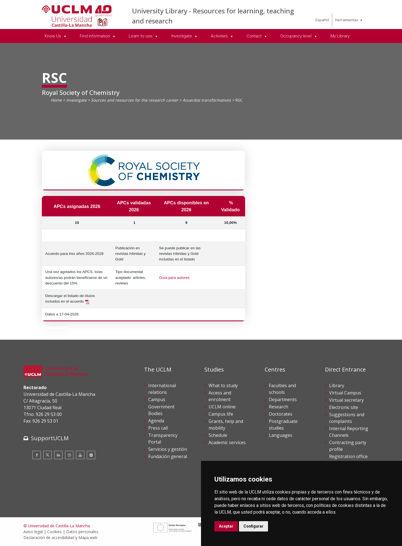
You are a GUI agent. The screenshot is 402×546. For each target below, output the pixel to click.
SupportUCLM (50, 438)
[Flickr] (91, 455)
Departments (283, 399)
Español (322, 19)
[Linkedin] (58, 455)
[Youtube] (80, 455)
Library (336, 385)
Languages (280, 435)
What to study (223, 385)
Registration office (348, 456)
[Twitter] (47, 455)
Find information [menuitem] (95, 36)
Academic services (227, 442)
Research (278, 407)
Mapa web (87, 537)
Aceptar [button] (226, 526)
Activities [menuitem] (220, 36)
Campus (156, 399)
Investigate (76, 100)
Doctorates (280, 414)
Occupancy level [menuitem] (296, 36)
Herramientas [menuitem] (346, 19)
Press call (158, 428)
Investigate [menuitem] (182, 36)
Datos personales (82, 531)
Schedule (218, 435)
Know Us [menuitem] (53, 36)
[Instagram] (69, 455)
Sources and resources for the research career (134, 100)
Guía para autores (174, 278)
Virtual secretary (346, 400)
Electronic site (343, 407)
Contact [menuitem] (255, 36)
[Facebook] (36, 455)
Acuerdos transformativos (207, 100)
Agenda (156, 421)
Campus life (221, 414)
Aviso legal (33, 531)
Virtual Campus (345, 393)
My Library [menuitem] (340, 36)
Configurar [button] (253, 526)
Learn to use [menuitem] (141, 36)
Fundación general (167, 456)
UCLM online (222, 407)
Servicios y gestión (167, 449)
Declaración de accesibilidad (48, 537)
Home (56, 100)
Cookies (54, 531)
